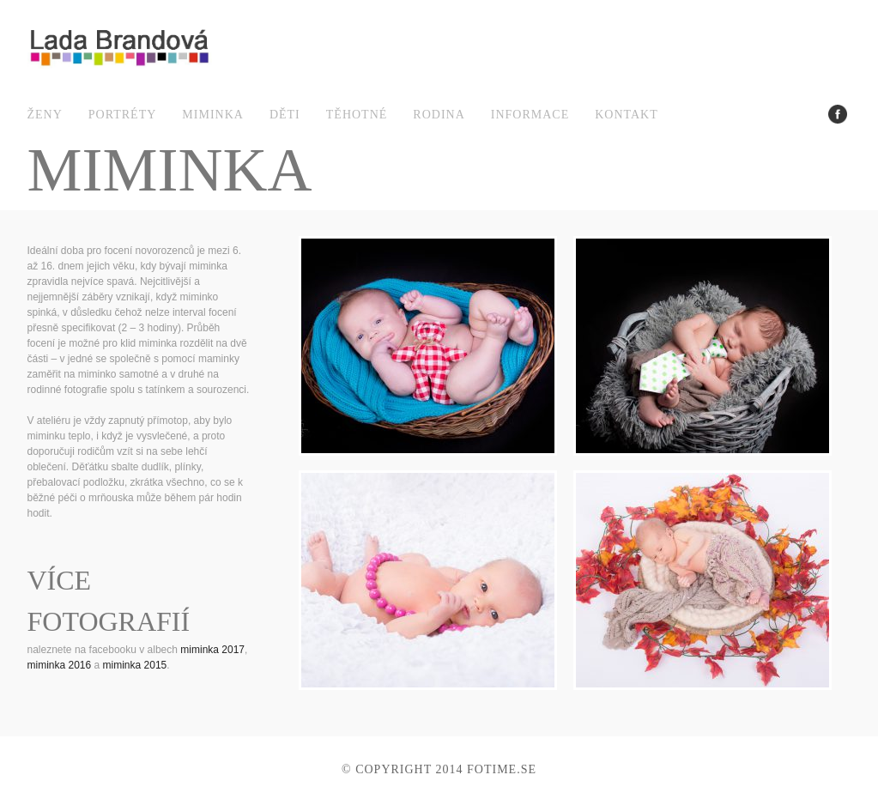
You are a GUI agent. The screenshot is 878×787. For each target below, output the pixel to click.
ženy (45, 114)
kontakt (626, 114)
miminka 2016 (59, 665)
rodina (438, 114)
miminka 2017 (212, 650)
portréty (122, 114)
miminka (213, 114)
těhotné (357, 114)
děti (284, 114)
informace (530, 114)
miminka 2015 (135, 665)
